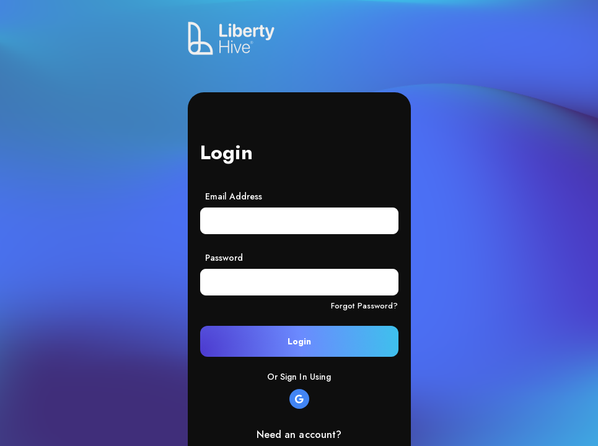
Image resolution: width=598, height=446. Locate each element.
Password (224, 257)
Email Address (233, 196)
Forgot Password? (364, 306)
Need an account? (299, 434)
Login (299, 341)
